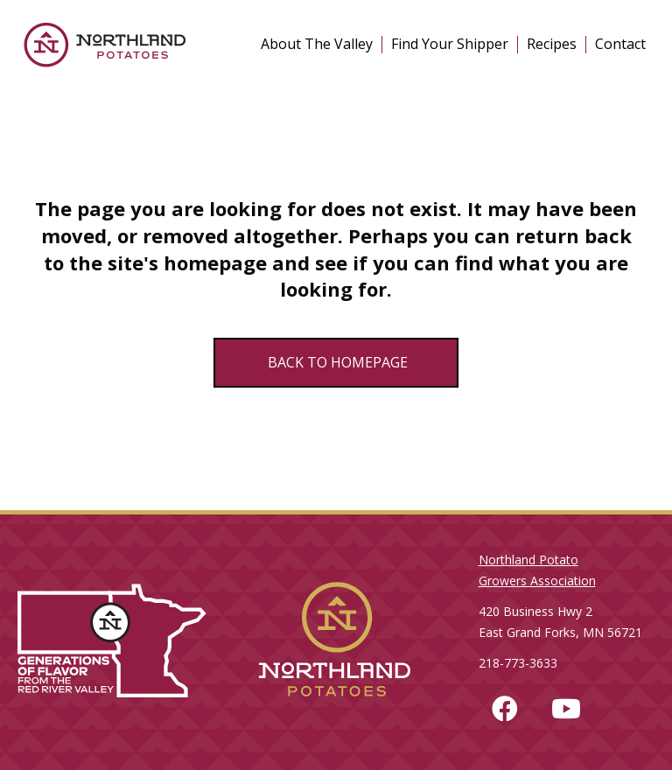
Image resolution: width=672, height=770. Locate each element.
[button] (505, 708)
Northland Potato (528, 559)
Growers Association (537, 580)
